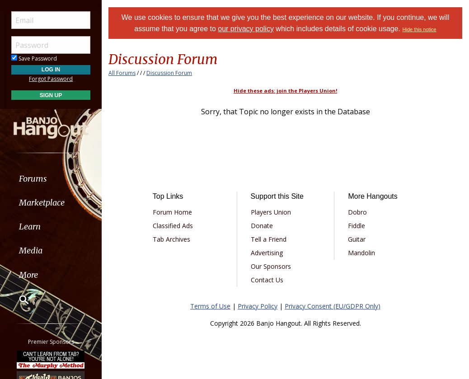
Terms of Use (210, 306)
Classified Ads (173, 225)
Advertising (267, 252)
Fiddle (356, 225)
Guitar (357, 239)
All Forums (122, 73)
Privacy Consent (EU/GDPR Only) (332, 306)
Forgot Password (51, 79)
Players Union (271, 212)
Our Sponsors (271, 266)
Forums (33, 178)
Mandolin (361, 252)
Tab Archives (171, 239)
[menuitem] (51, 179)
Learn (30, 226)
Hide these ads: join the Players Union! (285, 90)
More (28, 275)
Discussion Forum (169, 73)
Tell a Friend (268, 239)
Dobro (357, 212)
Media (30, 250)
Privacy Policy (257, 306)
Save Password (34, 58)
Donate (262, 225)
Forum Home (172, 212)
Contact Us (267, 280)
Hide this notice (419, 29)
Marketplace (42, 202)
